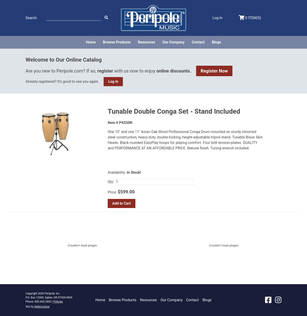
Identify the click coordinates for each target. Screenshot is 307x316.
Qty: (111, 182)
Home (91, 42)
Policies (58, 301)
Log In (113, 81)
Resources (146, 42)
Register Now (214, 71)
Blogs (216, 42)
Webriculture (41, 306)
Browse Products (117, 42)
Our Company (173, 42)
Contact (198, 42)
